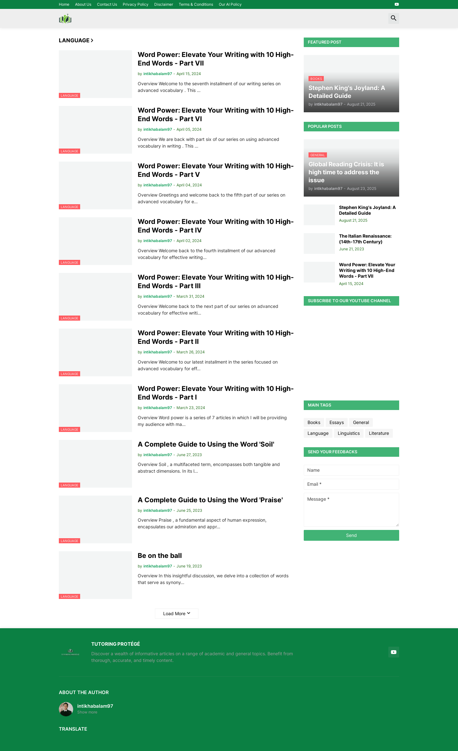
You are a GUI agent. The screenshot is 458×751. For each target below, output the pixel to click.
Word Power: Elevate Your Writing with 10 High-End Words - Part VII (216, 59)
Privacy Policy (136, 4)
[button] (393, 18)
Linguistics (349, 433)
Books (314, 422)
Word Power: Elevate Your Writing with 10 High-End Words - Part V (216, 170)
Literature (379, 433)
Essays (337, 422)
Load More (174, 613)
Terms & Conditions (196, 4)
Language (318, 433)
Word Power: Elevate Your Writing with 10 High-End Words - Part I (216, 393)
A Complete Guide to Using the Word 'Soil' (206, 444)
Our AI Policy (230, 4)
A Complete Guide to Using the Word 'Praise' (210, 500)
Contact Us (107, 4)
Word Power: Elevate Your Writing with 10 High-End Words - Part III (216, 281)
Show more (87, 712)
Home (64, 4)
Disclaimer (163, 4)
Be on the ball (160, 556)
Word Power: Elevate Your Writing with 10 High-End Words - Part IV (216, 226)
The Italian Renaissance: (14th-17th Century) (365, 238)
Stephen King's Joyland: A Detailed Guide (367, 210)
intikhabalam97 (95, 706)
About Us (83, 4)
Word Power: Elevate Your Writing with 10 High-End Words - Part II (216, 337)
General (361, 422)
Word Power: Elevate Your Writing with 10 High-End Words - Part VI (216, 114)
